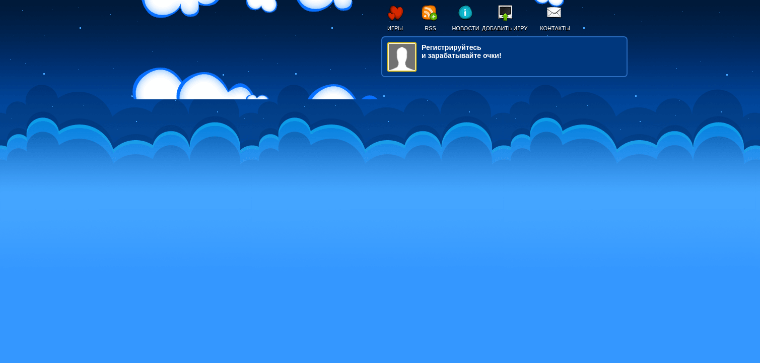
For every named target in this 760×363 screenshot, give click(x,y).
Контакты (555, 28)
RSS (430, 28)
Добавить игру (505, 28)
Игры (395, 28)
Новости (465, 28)
